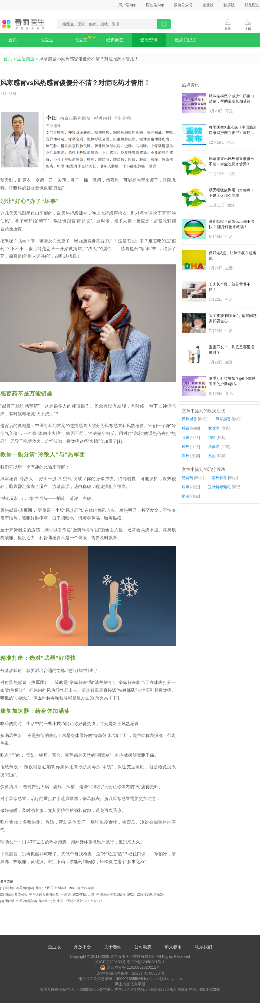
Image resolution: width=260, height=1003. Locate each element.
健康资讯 (148, 40)
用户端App (127, 5)
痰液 (185, 496)
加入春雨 (173, 947)
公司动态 (143, 947)
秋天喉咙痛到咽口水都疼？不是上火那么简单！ (231, 193)
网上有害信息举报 (130, 984)
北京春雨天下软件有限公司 (133, 956)
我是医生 (252, 5)
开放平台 (82, 947)
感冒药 (187, 478)
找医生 (46, 40)
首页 (12, 40)
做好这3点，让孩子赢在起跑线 (232, 255)
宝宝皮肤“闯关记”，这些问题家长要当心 (233, 318)
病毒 (185, 487)
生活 (231, 142)
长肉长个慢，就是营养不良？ (230, 287)
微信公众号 (183, 5)
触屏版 (229, 5)
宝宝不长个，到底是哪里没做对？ (231, 350)
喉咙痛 (213, 428)
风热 (185, 446)
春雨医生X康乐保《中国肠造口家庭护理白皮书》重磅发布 (233, 130)
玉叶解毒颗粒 (219, 487)
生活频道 (25, 59)
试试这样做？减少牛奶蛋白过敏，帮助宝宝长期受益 (231, 98)
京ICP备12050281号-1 (145, 962)
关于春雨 (112, 947)
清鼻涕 (213, 446)
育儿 (229, 111)
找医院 (80, 40)
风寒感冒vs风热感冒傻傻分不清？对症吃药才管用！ (231, 161)
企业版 (208, 5)
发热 (212, 456)
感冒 (185, 428)
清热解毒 (219, 478)
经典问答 (115, 40)
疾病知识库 (185, 40)
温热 (185, 456)
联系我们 (203, 947)
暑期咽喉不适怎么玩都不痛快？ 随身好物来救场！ (231, 224)
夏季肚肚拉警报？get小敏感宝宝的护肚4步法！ (232, 381)
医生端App (155, 5)
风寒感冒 (223, 419)
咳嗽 (185, 437)
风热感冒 (189, 419)
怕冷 (212, 437)
